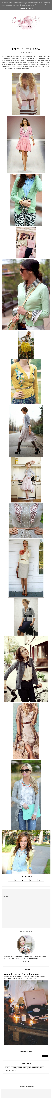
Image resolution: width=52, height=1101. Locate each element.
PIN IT (41, 880)
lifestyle (19, 1067)
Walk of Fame (35, 1067)
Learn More (23, 8)
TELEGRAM (25, 880)
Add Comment (29, 52)
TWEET (17, 880)
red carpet (7, 1070)
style (29, 1067)
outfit (24, 1067)
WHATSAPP (33, 880)
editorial (7, 1067)
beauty (41, 1067)
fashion (14, 1070)
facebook (21, 1086)
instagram (30, 1086)
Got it (31, 8)
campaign (13, 1067)
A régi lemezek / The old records (21, 974)
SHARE (11, 880)
